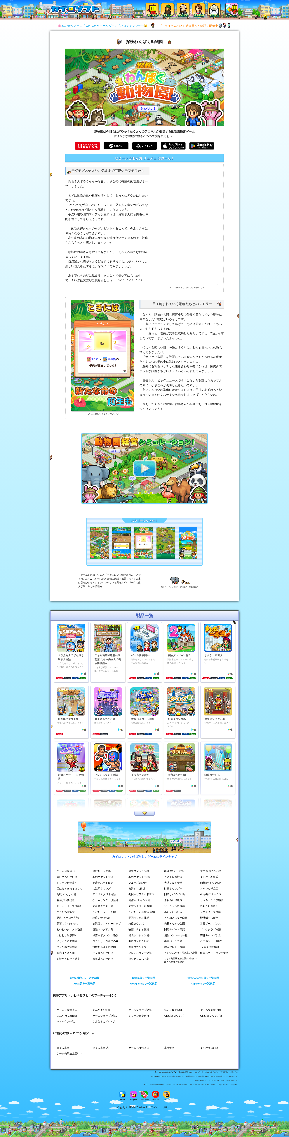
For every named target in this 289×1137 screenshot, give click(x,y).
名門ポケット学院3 (211, 941)
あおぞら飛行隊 (173, 912)
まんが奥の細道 (102, 1010)
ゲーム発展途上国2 (211, 1010)
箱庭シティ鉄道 (102, 918)
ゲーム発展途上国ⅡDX (69, 1053)
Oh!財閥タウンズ (174, 1015)
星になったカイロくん (69, 888)
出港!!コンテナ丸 (174, 871)
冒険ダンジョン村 (138, 871)
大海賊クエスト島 (103, 906)
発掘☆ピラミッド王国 (141, 894)
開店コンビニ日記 (138, 941)
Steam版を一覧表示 (143, 978)
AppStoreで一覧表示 (203, 983)
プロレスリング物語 (140, 953)
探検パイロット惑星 (68, 958)
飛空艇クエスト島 (138, 958)
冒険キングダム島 (103, 929)
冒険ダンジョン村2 (139, 935)
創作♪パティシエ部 (139, 900)
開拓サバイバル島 (174, 894)
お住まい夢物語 (66, 900)
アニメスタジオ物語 (104, 894)
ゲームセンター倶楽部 (105, 900)
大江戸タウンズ (102, 888)
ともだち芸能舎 (66, 912)
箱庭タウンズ (136, 923)
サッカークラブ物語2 (69, 906)
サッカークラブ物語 (211, 900)
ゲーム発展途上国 (67, 1010)
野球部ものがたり (210, 918)
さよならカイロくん (104, 1021)
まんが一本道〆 (209, 877)
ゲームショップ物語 (140, 1010)
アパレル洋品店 (209, 888)
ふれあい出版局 (173, 900)
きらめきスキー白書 (175, 918)
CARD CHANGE (173, 1010)
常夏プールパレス (210, 923)
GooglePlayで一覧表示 (143, 983)
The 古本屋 (63, 1047)
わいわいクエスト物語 (69, 929)
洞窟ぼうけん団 (66, 953)
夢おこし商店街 (209, 906)
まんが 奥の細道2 (67, 1015)
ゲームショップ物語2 (105, 1015)
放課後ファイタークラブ (107, 923)
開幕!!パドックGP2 (68, 923)
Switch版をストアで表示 (84, 978)
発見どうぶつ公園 (174, 923)
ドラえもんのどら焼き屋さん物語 (180, 952)
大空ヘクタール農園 (140, 906)
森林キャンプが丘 (210, 935)
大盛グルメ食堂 (173, 882)
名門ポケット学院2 (139, 877)
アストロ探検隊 (173, 877)
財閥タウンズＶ (173, 888)
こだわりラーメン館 (104, 912)
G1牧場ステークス (211, 894)
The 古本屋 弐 (101, 1047)
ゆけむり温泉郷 (102, 871)
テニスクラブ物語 (210, 912)
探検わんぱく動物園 (104, 947)
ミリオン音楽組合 (138, 1015)
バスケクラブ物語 (210, 929)
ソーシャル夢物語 (174, 906)
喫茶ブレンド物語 (174, 947)
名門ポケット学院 (103, 877)
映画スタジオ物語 (138, 929)
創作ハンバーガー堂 (175, 935)
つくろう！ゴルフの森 (105, 941)
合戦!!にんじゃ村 (66, 894)
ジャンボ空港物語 (67, 947)
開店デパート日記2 (175, 929)
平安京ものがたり (103, 953)
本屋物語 (169, 1047)
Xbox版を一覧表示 (84, 983)
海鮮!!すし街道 (136, 888)
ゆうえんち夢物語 (67, 941)
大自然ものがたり (67, 877)
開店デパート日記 (103, 882)
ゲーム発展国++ (66, 871)
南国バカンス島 (173, 941)
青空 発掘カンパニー (212, 871)
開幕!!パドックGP (210, 882)
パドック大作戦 (66, 1021)
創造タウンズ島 (137, 947)
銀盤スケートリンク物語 (214, 953)
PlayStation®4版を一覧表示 (203, 978)
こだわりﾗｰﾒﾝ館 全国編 (141, 912)
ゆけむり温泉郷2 (66, 935)
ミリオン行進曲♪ (66, 882)
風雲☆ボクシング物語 (105, 935)
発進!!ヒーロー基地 (68, 918)
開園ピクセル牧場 (138, 918)
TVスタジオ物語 (209, 947)
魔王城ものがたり (103, 958)
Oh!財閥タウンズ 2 (211, 1015)
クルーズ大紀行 (137, 882)
